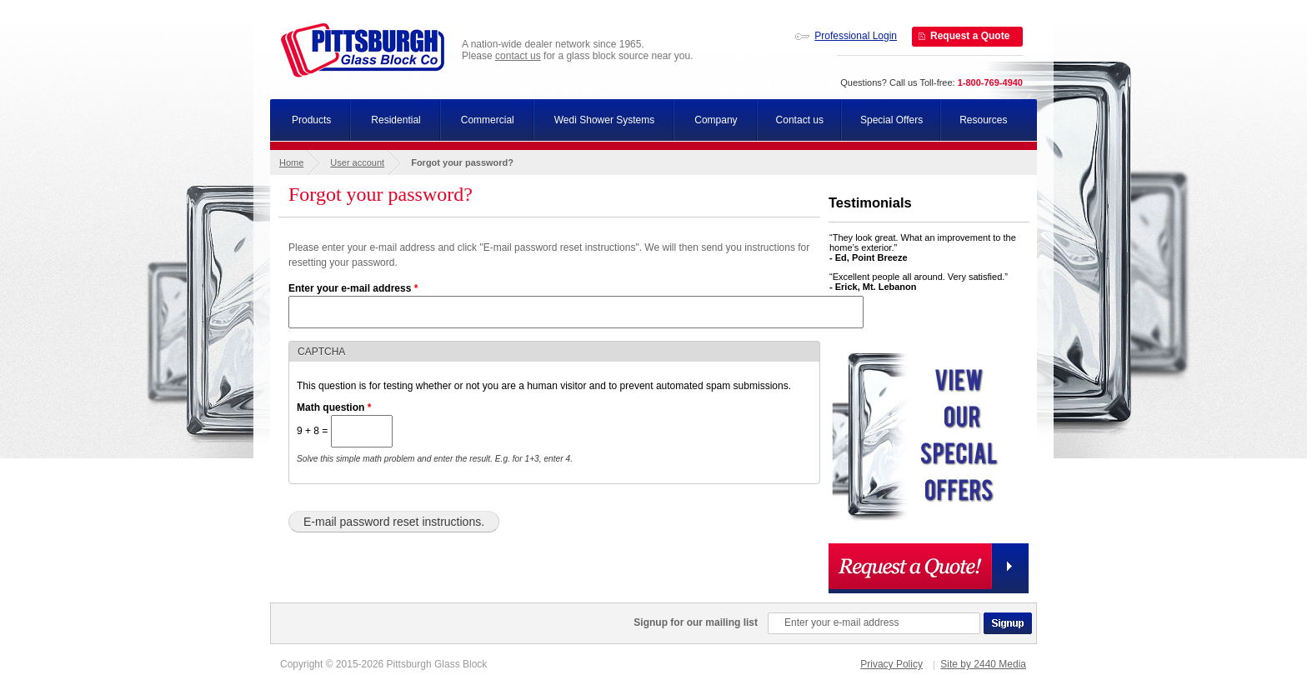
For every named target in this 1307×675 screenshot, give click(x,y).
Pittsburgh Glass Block (362, 50)
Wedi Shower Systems (604, 120)
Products (311, 120)
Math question (334, 407)
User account (357, 163)
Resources (983, 120)
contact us (518, 56)
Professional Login (855, 36)
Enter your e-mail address (353, 288)
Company (715, 120)
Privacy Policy (891, 664)
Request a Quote (969, 36)
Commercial (487, 120)
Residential (395, 120)
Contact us (800, 120)
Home (291, 163)
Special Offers (891, 120)
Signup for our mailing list (695, 622)
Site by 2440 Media (983, 664)
